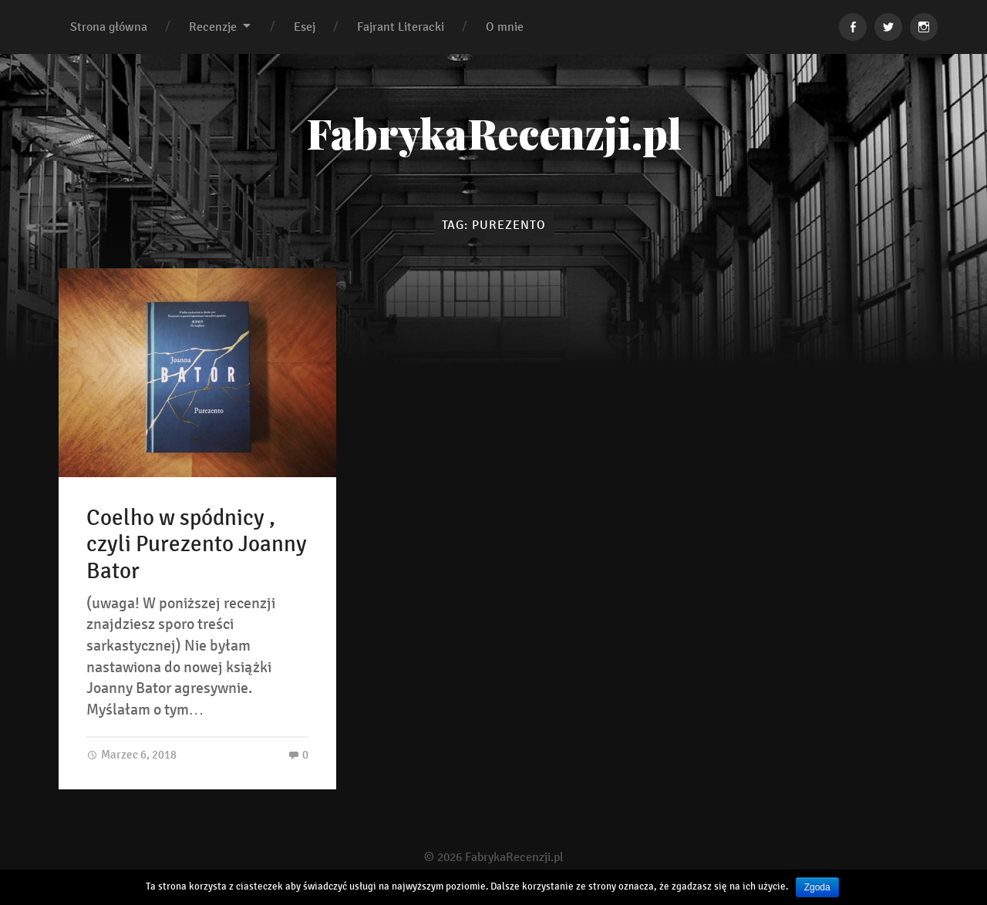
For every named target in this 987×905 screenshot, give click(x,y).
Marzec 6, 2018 (131, 754)
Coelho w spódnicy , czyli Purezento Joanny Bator (196, 544)
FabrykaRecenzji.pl (494, 132)
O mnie (505, 26)
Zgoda (817, 887)
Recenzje (213, 26)
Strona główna (108, 26)
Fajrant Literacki (400, 26)
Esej (304, 26)
